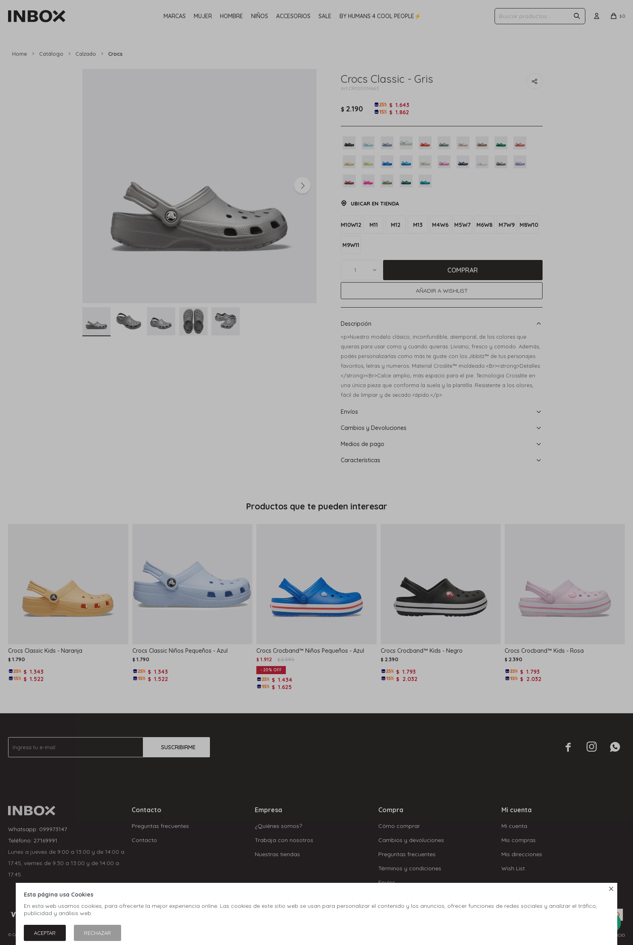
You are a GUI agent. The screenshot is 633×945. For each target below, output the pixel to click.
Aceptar (45, 933)
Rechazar (97, 933)
